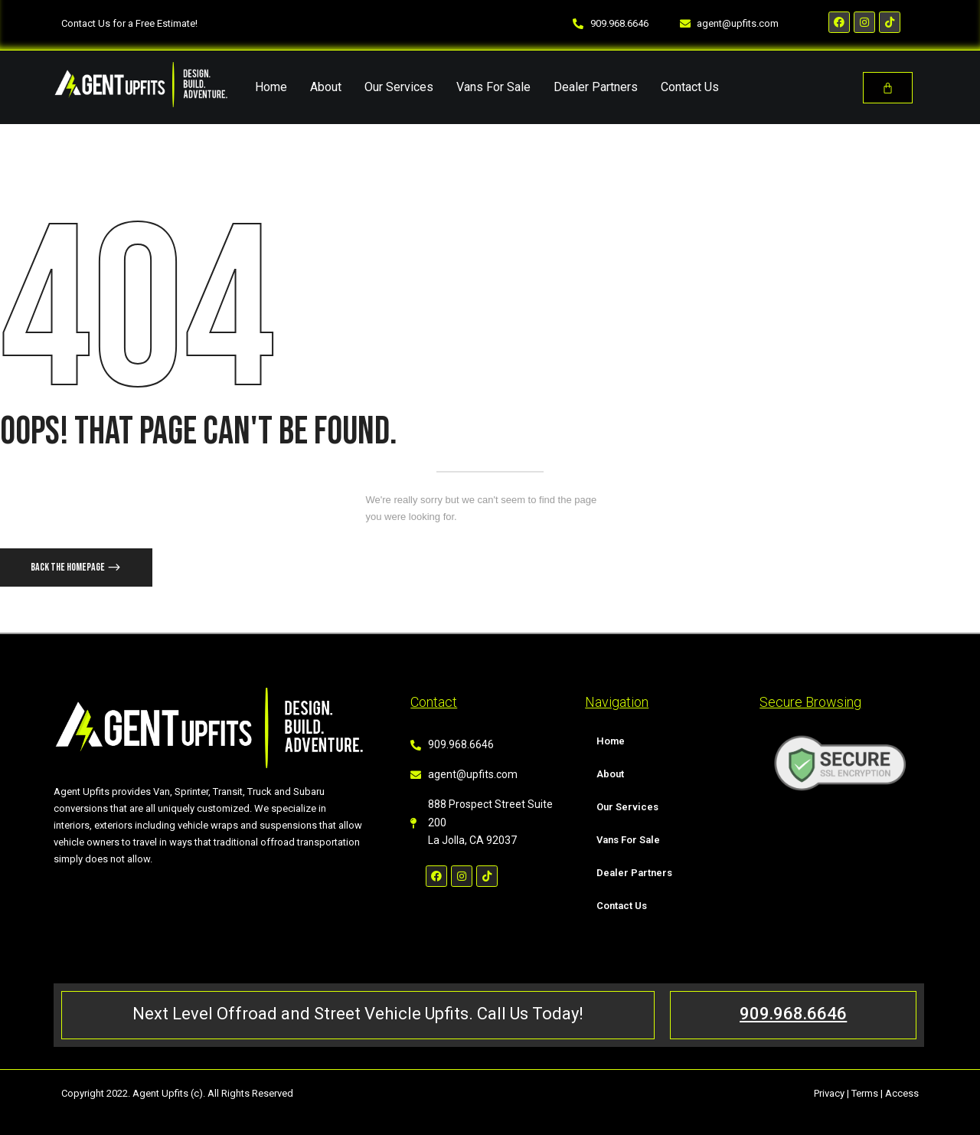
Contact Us (690, 87)
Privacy (829, 1093)
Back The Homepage (68, 567)
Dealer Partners (596, 87)
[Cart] (888, 87)
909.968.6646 (793, 1013)
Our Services (398, 87)
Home (271, 87)
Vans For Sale (493, 87)
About (325, 87)
